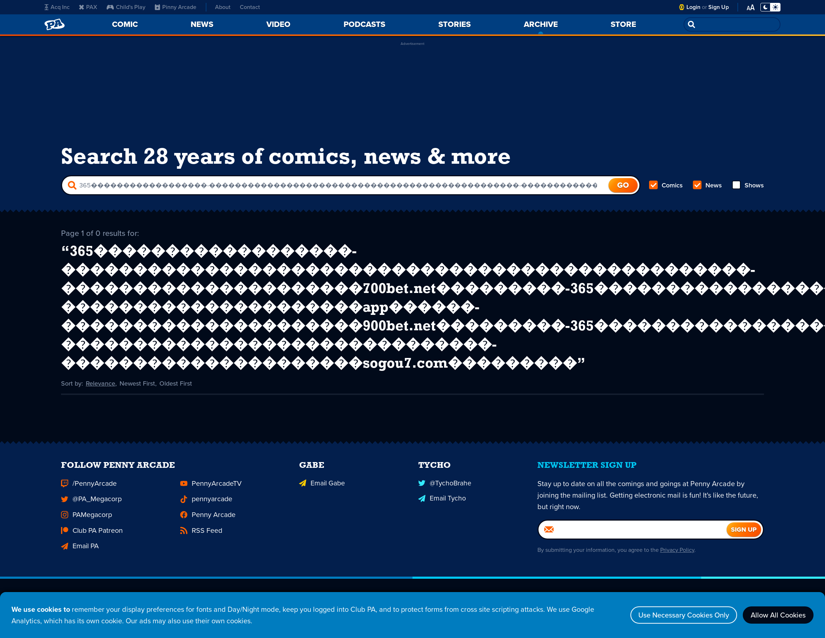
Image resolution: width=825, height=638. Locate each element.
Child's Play (125, 7)
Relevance (100, 381)
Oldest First (175, 381)
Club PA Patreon (87, 523)
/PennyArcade (84, 484)
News (707, 185)
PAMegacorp (82, 510)
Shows (748, 185)
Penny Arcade (203, 510)
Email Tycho (439, 497)
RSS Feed (198, 523)
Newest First (137, 381)
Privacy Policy (677, 552)
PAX (87, 7)
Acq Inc (56, 7)
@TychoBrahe (441, 484)
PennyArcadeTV (206, 484)
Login (693, 7)
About (221, 7)
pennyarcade (202, 497)
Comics (666, 185)
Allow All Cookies (778, 615)
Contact (250, 7)
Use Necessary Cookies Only (683, 615)
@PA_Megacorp (86, 497)
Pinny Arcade (174, 7)
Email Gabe (319, 484)
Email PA (77, 536)
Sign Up (718, 7)
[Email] (633, 532)
